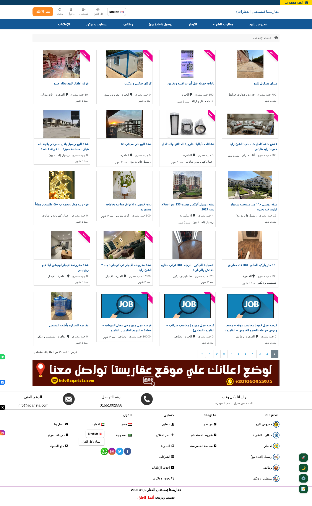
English (116, 11)
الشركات (166, 456)
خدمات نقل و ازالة (202, 101)
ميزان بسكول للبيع (265, 83)
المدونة (167, 446)
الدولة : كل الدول (91, 441)
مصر (126, 424)
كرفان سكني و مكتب (137, 83)
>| (202, 353)
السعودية (124, 435)
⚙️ (303, 478)
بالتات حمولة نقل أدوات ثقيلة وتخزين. (190, 83)
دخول (71, 11)
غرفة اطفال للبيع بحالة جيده (71, 83)
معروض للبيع (258, 24)
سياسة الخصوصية (203, 446)
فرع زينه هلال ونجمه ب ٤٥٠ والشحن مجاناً (62, 204)
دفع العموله (59, 446)
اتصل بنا (61, 424)
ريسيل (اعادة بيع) (160, 24)
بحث (60, 11)
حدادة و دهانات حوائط (242, 94)
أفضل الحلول (145, 497)
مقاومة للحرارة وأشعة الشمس (69, 325)
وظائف (128, 24)
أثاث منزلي (47, 94)
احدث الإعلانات (262, 38)
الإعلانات (64, 24)
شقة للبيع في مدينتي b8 (136, 144)
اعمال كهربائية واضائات (199, 161)
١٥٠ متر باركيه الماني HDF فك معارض (252, 265)
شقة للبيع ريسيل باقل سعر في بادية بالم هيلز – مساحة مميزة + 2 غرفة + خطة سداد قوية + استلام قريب (63, 149)
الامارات (97, 424)
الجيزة (187, 94)
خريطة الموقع (57, 435)
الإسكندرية (187, 215)
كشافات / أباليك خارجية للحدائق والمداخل (188, 144)
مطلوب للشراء (223, 24)
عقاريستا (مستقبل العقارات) (258, 12)
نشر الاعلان (43, 11)
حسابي (168, 424)
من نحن (209, 424)
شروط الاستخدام (203, 435)
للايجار (192, 24)
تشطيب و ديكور (96, 24)
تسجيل (83, 11)
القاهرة (62, 94)
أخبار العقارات (296, 2)
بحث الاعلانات (163, 478)
